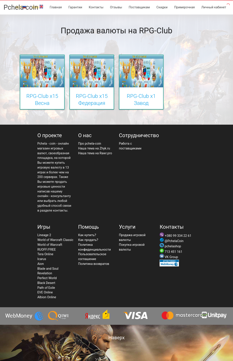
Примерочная (184, 7)
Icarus (41, 259)
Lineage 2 (44, 235)
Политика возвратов (93, 264)
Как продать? (88, 240)
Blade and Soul (47, 269)
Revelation (44, 273)
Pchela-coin (21, 7)
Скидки (162, 7)
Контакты (96, 7)
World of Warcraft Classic (55, 240)
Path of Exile (46, 288)
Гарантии (75, 7)
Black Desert (46, 283)
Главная (56, 7)
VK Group (171, 257)
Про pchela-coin (89, 143)
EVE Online (45, 292)
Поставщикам (139, 7)
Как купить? (87, 235)
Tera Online (45, 254)
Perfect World (47, 278)
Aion (40, 264)
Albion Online (46, 297)
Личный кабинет (213, 7)
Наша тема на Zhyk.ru (94, 148)
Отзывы (116, 7)
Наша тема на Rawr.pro (95, 153)
